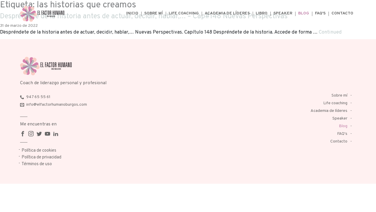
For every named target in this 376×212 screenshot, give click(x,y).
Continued (330, 32)
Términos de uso (37, 164)
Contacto (342, 13)
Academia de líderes (227, 13)
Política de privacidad (41, 157)
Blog (303, 13)
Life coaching (184, 13)
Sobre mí (153, 13)
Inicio (132, 13)
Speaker (282, 13)
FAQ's (320, 13)
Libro (261, 13)
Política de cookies (39, 150)
